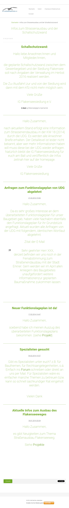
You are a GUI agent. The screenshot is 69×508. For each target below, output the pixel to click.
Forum (25, 369)
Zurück (7, 481)
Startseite (14, 22)
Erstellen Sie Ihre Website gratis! (34, 503)
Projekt (47, 335)
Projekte (38, 445)
